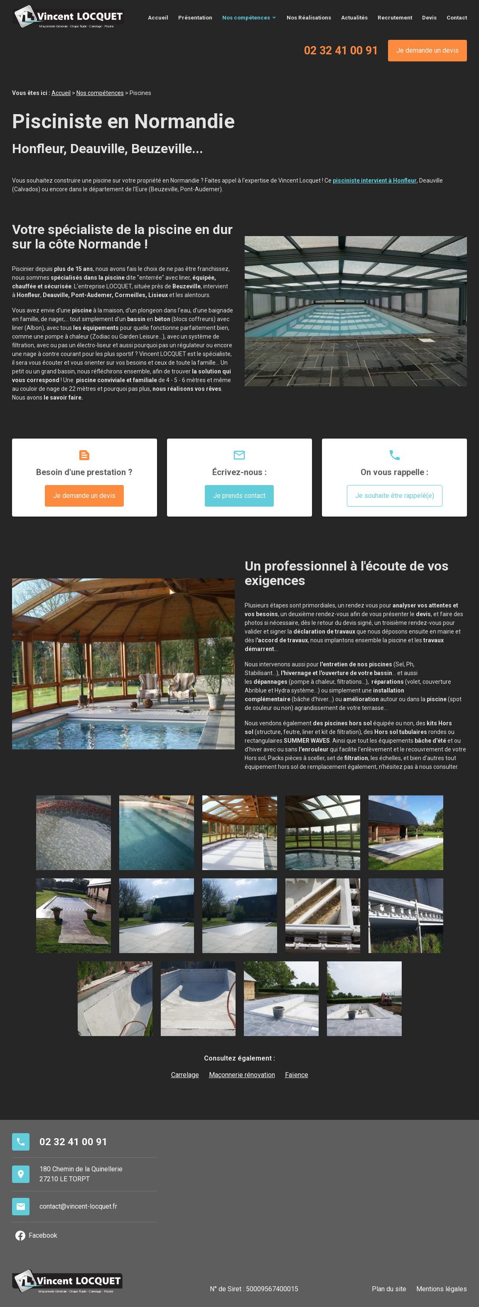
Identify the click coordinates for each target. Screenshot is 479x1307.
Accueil (158, 18)
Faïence (296, 1074)
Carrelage (185, 1074)
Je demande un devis (427, 50)
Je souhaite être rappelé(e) (394, 495)
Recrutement (395, 18)
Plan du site (389, 1288)
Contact (457, 18)
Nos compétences (246, 18)
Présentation (195, 18)
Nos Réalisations (309, 18)
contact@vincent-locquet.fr (78, 1206)
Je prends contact (239, 495)
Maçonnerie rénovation (242, 1074)
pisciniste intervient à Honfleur (375, 180)
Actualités (354, 18)
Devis (429, 18)
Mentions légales (441, 1288)
